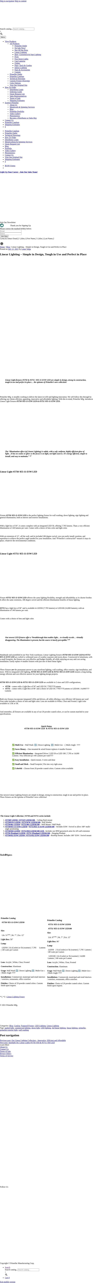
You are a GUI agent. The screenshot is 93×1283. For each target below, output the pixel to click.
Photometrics (15, 116)
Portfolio (8, 148)
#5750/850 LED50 (12, 831)
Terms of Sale (15, 98)
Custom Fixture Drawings (20, 81)
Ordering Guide (16, 92)
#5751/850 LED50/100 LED (32, 831)
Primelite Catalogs (17, 76)
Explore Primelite (12, 103)
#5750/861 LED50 (12, 824)
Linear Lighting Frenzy (16, 997)
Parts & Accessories (22, 70)
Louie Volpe (26, 249)
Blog (11, 109)
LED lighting (46, 1028)
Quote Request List (17, 94)
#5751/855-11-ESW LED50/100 (41, 827)
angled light (9, 1028)
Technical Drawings (17, 79)
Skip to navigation (7, 1)
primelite (82, 1028)
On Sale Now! (20, 48)
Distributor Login (16, 90)
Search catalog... (6, 29)
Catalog (17, 1026)
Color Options (15, 83)
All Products (14, 44)
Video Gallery (15, 114)
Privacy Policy (5, 1054)
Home (2, 247)
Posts (17, 57)
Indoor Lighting (21, 68)
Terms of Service (6, 1056)
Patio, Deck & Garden (23, 65)
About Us (13, 105)
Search (7, 1267)
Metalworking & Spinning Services (18, 142)
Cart (7, 1278)
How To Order (10, 87)
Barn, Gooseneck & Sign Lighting (28, 55)
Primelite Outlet (21, 46)
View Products (10, 41)
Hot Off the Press (21, 50)
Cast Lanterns (20, 61)
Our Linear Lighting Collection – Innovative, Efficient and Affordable (33, 1040)
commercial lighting (22, 1028)
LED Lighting (40, 1026)
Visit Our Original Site (18, 85)
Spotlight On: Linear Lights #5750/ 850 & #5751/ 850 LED (27, 1043)
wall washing (24, 1030)
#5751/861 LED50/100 (30, 824)
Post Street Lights (21, 59)
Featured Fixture (27, 1026)
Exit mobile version (7, 1282)
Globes (17, 63)
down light (35, 1028)
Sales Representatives (18, 96)
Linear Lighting (21, 52)
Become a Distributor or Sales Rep (23, 118)
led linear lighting (59, 1028)
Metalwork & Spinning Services (22, 107)
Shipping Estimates (17, 100)
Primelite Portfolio (17, 111)
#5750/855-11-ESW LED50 (16, 827)
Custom (18, 72)
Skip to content (20, 1)
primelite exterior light (9, 1030)
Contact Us (9, 120)
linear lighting (72, 1028)
